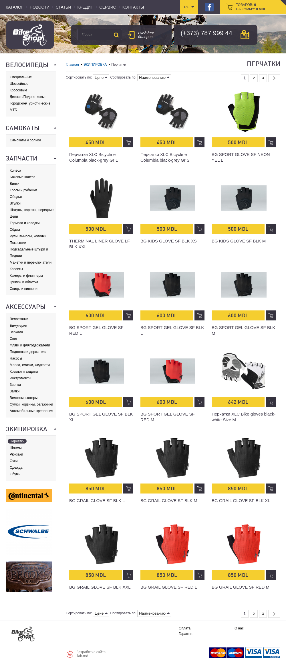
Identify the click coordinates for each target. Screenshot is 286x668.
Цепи (14, 216)
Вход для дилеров (146, 35)
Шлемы (16, 448)
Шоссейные (19, 84)
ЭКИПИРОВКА (95, 65)
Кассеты (16, 269)
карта (245, 34)
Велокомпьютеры (23, 398)
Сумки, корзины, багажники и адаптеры (31, 404)
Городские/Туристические (30, 103)
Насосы (16, 358)
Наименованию (154, 77)
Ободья (16, 197)
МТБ (13, 110)
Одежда (16, 468)
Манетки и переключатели (30, 262)
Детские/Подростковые (28, 97)
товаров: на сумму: (251, 7)
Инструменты (20, 378)
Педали (16, 256)
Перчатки (17, 441)
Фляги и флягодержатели (30, 345)
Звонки (15, 385)
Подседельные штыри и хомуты (29, 249)
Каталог (14, 7)
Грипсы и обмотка (24, 282)
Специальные (21, 77)
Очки (14, 461)
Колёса (15, 170)
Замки (14, 391)
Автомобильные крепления (31, 411)
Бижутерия (18, 326)
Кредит (85, 7)
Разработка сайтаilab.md (91, 653)
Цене (101, 77)
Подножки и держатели (28, 352)
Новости (39, 7)
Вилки (14, 184)
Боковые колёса (22, 177)
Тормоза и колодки (24, 223)
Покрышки (18, 243)
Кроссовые (18, 90)
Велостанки (19, 319)
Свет (13, 339)
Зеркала (16, 332)
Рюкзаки (16, 454)
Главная (72, 65)
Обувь (15, 474)
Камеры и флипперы (26, 276)
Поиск (116, 35)
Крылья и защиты (24, 372)
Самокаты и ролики (25, 140)
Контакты (133, 7)
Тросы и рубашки (23, 190)
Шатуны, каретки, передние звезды (31, 210)
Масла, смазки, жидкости (30, 365)
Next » (274, 78)
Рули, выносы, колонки (28, 236)
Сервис (108, 7)
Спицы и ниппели (23, 289)
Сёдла (15, 230)
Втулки (15, 203)
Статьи (63, 7)
